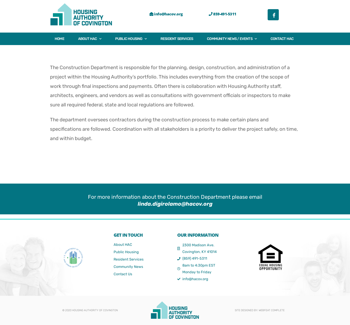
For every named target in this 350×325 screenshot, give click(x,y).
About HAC (89, 38)
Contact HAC (282, 39)
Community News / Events (232, 38)
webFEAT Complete (272, 310)
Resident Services (176, 39)
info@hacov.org (166, 14)
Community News (128, 267)
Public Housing (131, 38)
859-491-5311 (222, 14)
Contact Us (123, 274)
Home (59, 39)
